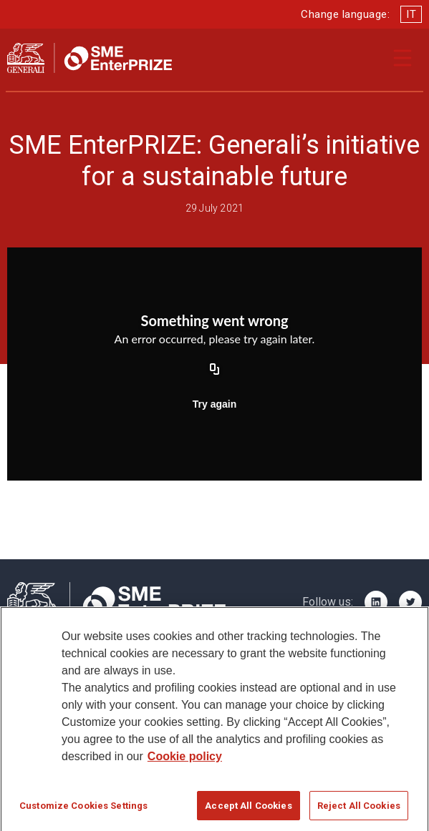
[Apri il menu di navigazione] (402, 58)
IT (411, 14)
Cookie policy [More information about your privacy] (185, 768)
